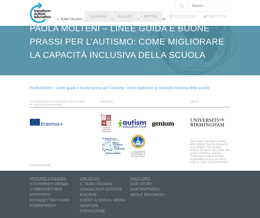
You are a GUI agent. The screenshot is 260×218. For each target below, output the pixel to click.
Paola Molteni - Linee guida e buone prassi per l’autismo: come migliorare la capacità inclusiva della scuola (119, 88)
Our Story (141, 184)
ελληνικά (98, 16)
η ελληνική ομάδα (49, 184)
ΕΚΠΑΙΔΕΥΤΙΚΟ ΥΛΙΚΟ (50, 200)
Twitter (217, 16)
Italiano (125, 16)
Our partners (145, 189)
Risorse (162, 19)
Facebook (184, 16)
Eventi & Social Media (102, 200)
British (150, 16)
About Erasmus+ (147, 194)
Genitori (89, 205)
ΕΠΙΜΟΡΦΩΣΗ (43, 205)
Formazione (92, 211)
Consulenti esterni (101, 189)
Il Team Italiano (70, 19)
